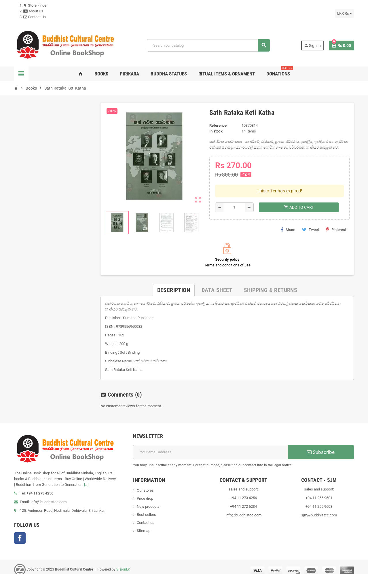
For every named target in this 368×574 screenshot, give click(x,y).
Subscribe (321, 446)
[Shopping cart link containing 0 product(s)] (341, 45)
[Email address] (210, 446)
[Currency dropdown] (344, 13)
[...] (86, 479)
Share (288, 211)
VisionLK (123, 564)
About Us (33, 11)
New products (148, 501)
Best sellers (146, 509)
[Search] (208, 45)
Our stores (145, 484)
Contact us (145, 517)
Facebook (20, 532)
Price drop (145, 492)
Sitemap (143, 525)
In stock (216, 131)
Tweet (310, 211)
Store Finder (35, 5)
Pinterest (336, 211)
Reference (218, 125)
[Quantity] (234, 189)
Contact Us (34, 17)
